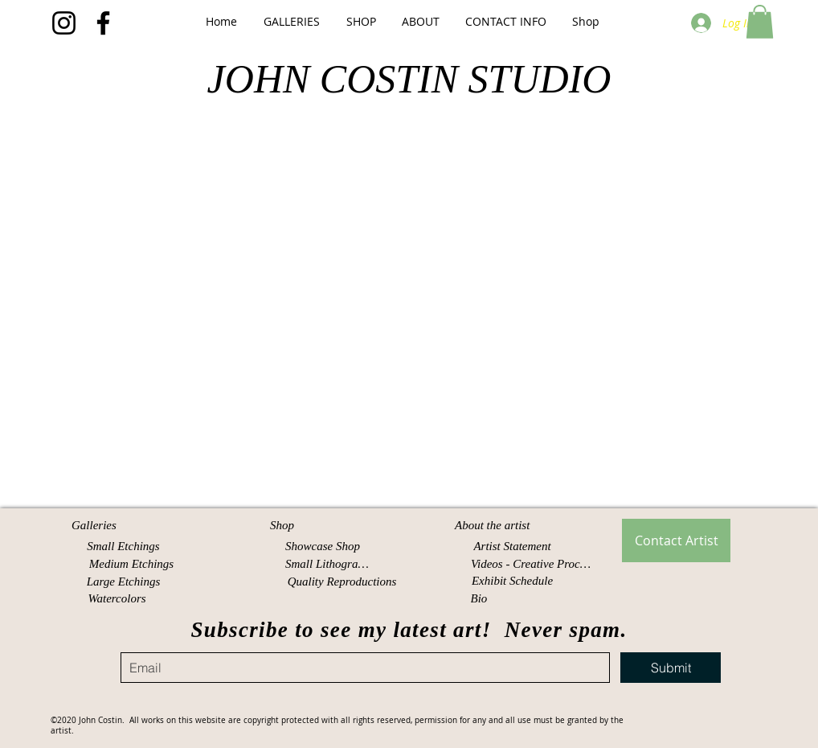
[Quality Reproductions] (341, 581)
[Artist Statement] (512, 546)
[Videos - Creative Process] (532, 564)
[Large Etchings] (123, 581)
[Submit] (670, 667)
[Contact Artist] (676, 540)
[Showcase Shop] (322, 546)
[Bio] (481, 598)
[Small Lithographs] (329, 564)
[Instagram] (64, 23)
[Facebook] (103, 23)
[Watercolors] (117, 598)
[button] (291, 21)
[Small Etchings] (123, 546)
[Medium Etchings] (131, 564)
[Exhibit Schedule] (512, 581)
